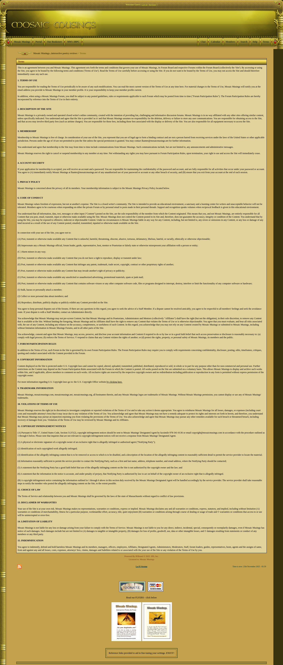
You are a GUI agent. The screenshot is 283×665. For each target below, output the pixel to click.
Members (230, 41)
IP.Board (139, 556)
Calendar (215, 41)
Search (243, 41)
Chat (203, 41)
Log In (145, 4)
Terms (266, 41)
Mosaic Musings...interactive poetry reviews (55, 53)
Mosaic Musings (22, 41)
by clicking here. (114, 382)
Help (255, 41)
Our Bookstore (54, 41)
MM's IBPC (73, 41)
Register (152, 4)
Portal (38, 41)
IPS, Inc (154, 556)
